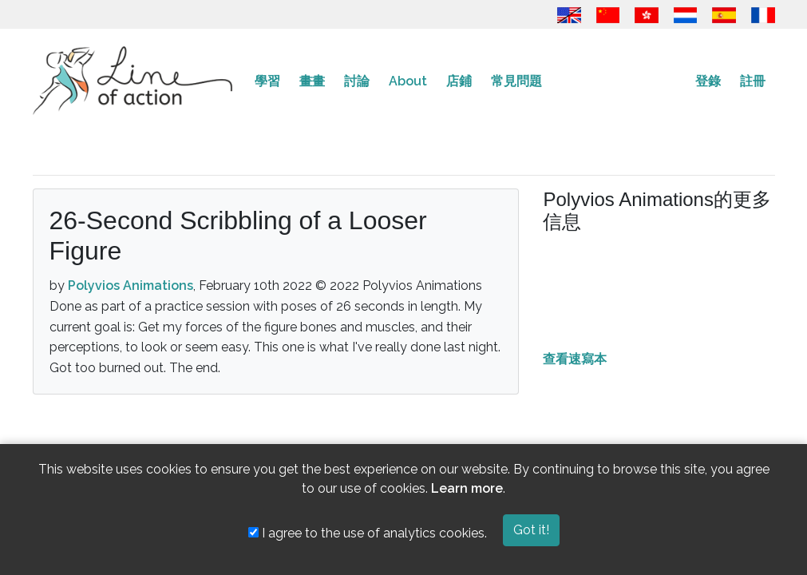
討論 (357, 81)
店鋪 (459, 81)
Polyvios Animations (130, 285)
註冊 (752, 81)
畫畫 (312, 81)
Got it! (531, 529)
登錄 (708, 81)
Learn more (467, 488)
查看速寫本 (575, 359)
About (408, 81)
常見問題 (516, 81)
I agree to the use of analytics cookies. (367, 533)
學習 (267, 81)
